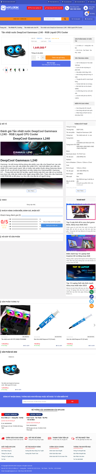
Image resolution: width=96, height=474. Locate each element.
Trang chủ (3, 27)
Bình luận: (34, 41)
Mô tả (4, 124)
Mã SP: (33, 38)
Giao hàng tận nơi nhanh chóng (51, 63)
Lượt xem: (44, 41)
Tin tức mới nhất (78, 459)
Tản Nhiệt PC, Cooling (15, 27)
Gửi (72, 401)
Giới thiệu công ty (6, 450)
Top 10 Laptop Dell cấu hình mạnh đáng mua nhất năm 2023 (79, 284)
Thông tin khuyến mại (79, 450)
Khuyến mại (88, 19)
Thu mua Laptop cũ (34, 8)
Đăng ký (91, 8)
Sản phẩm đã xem (4, 21)
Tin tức (3, 459)
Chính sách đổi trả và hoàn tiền (58, 456)
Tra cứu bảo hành (67, 1)
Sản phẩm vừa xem (78, 456)
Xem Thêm (31, 191)
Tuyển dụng (91, 1)
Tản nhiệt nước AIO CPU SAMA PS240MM (13, 339)
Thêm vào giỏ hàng (58, 57)
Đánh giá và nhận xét (51, 225)
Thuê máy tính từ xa (53, 1)
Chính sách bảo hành (55, 453)
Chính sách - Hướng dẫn (20, 19)
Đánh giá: (48, 38)
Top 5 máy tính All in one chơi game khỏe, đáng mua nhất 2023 (80, 223)
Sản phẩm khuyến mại (79, 453)
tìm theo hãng (3, 23)
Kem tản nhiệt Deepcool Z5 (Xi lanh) (77, 339)
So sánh (26, 345)
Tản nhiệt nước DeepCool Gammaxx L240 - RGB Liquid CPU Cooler (10, 384)
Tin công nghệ (76, 19)
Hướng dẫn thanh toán (31, 453)
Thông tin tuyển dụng (7, 456)
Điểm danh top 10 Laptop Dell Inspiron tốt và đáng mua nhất (78, 255)
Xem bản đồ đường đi (8, 420)
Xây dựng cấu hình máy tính (54, 8)
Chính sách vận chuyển (55, 450)
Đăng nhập (92, 7)
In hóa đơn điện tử (80, 1)
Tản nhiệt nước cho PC (31, 27)
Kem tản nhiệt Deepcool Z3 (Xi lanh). (45, 339)
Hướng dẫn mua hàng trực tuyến (34, 450)
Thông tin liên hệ (6, 453)
